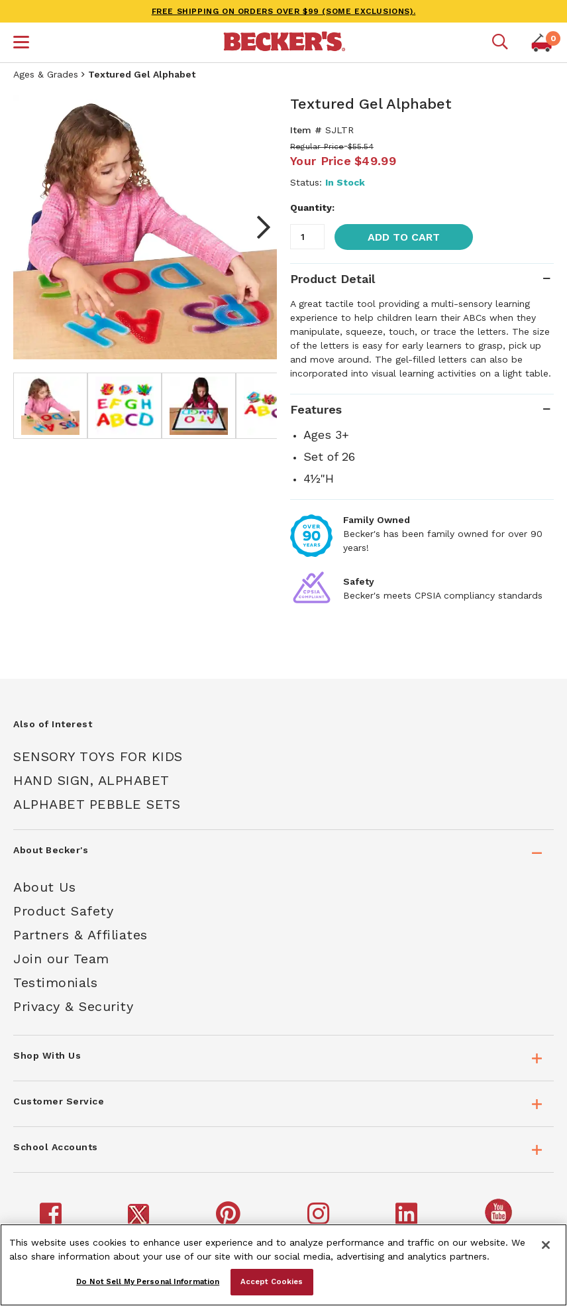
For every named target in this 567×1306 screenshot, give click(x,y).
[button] (21, 44)
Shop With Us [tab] (47, 1055)
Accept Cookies (271, 1281)
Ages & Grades (45, 74)
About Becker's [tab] (50, 850)
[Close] (545, 1245)
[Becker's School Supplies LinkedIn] (408, 1220)
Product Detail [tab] (332, 279)
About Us (44, 887)
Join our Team (61, 959)
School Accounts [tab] (55, 1147)
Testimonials (55, 982)
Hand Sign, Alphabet (91, 780)
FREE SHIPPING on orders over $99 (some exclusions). (284, 11)
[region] (283, 1265)
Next (257, 227)
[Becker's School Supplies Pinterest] (230, 1220)
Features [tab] (316, 409)
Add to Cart (404, 237)
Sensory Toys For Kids (98, 756)
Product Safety (63, 911)
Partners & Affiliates (80, 935)
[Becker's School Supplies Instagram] (320, 1220)
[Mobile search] (500, 42)
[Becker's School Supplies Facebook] (53, 1220)
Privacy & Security (73, 1006)
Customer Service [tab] (58, 1101)
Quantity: (312, 207)
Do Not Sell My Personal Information (147, 1281)
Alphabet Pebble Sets (96, 804)
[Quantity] (307, 236)
